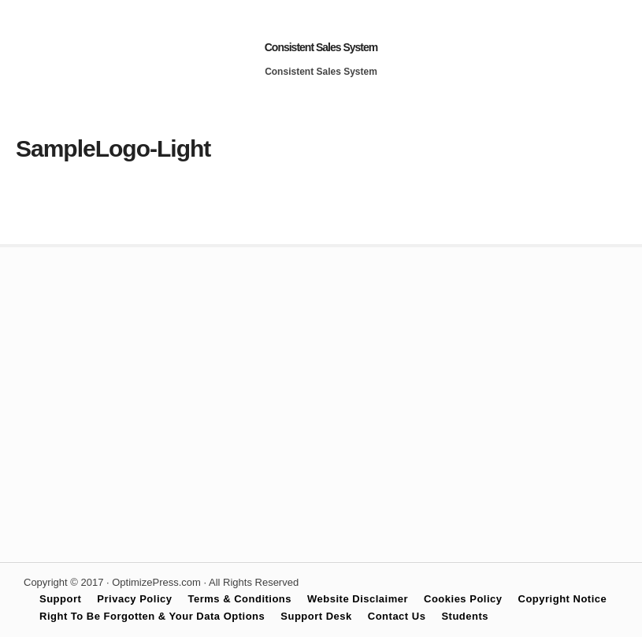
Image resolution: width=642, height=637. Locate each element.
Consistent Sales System (321, 47)
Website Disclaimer (357, 599)
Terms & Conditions (240, 599)
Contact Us (397, 616)
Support (60, 599)
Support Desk (316, 616)
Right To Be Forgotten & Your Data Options (152, 616)
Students (464, 616)
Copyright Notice (562, 599)
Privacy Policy (134, 599)
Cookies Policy (463, 599)
